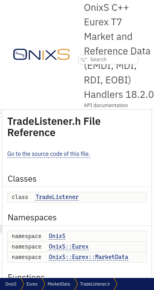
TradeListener (102, 197)
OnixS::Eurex (114, 246)
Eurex (32, 284)
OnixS (102, 236)
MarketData (59, 284)
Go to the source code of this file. (94, 153)
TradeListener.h (95, 284)
